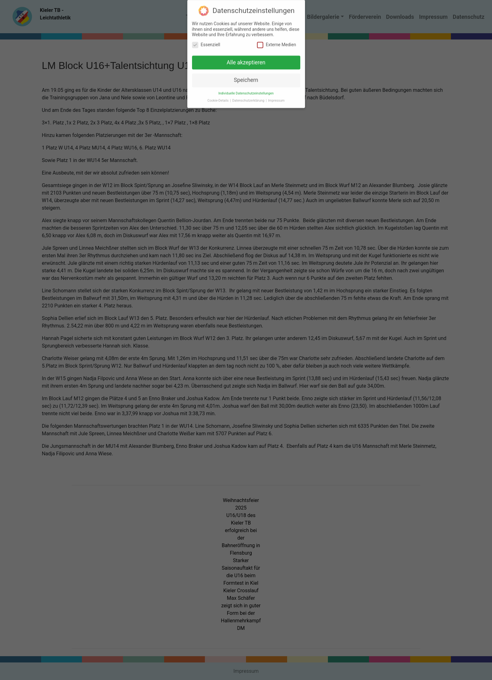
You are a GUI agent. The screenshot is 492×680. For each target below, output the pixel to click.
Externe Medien (276, 41)
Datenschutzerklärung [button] (248, 97)
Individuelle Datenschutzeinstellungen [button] (246, 90)
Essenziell (206, 41)
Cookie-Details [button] (218, 97)
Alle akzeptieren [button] (246, 59)
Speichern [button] (246, 77)
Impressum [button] (276, 97)
